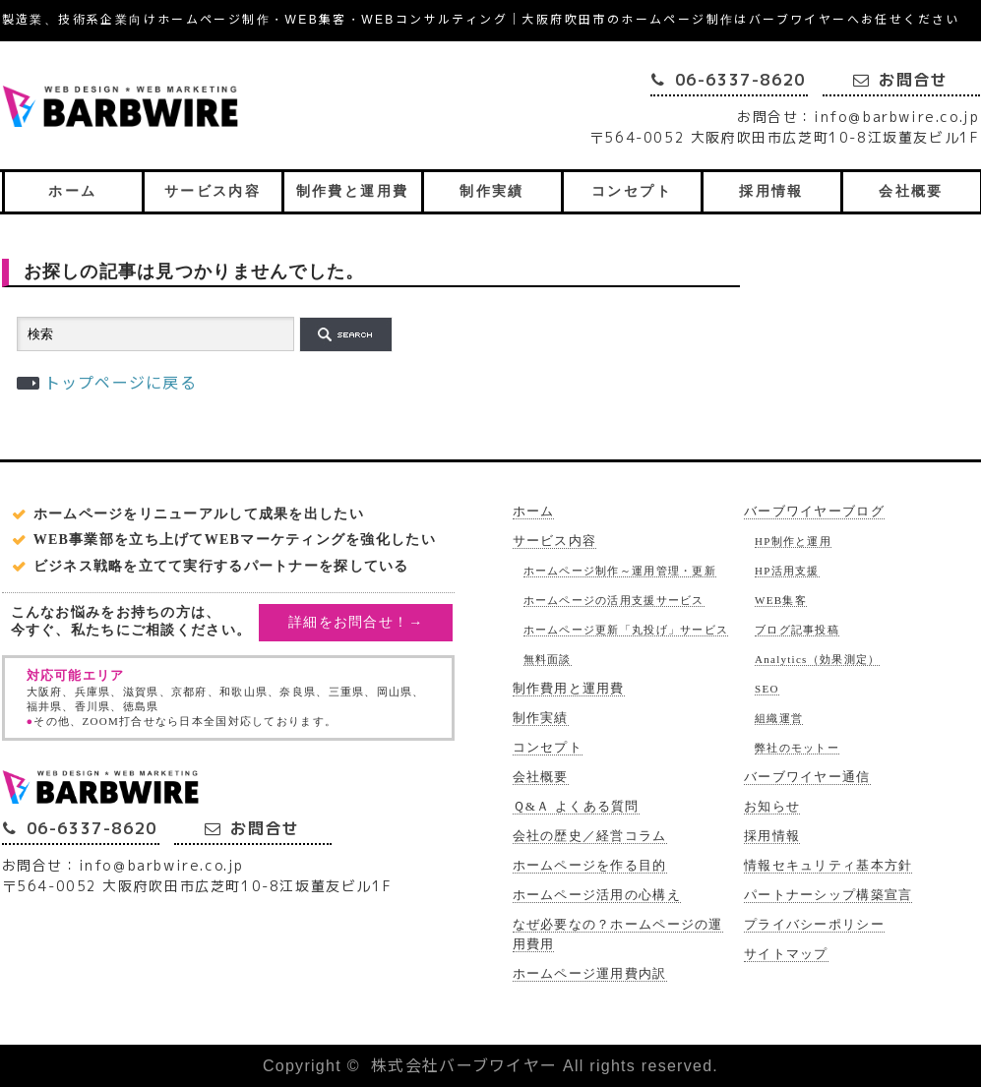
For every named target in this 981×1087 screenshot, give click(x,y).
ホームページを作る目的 (590, 865)
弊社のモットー (797, 748)
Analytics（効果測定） (817, 659)
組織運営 (779, 718)
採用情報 (771, 191)
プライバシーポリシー (814, 924)
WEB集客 (781, 600)
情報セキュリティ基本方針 (828, 865)
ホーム (72, 191)
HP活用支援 (787, 570)
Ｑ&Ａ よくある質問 (576, 806)
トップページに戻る (121, 383)
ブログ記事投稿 (797, 629)
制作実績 (492, 191)
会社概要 (911, 191)
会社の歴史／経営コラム (590, 835)
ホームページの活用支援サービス (614, 600)
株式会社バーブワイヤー (464, 1065)
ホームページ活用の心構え (597, 894)
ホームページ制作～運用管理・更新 (619, 570)
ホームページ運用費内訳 (590, 973)
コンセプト (631, 191)
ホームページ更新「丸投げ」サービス (626, 629)
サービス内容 (212, 191)
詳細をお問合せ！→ (356, 622)
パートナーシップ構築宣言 (828, 894)
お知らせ (772, 806)
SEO (767, 688)
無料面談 (547, 659)
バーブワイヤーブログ (814, 511)
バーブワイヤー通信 (807, 776)
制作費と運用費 (352, 191)
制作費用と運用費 (569, 688)
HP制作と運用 (793, 541)
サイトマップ (786, 953)
